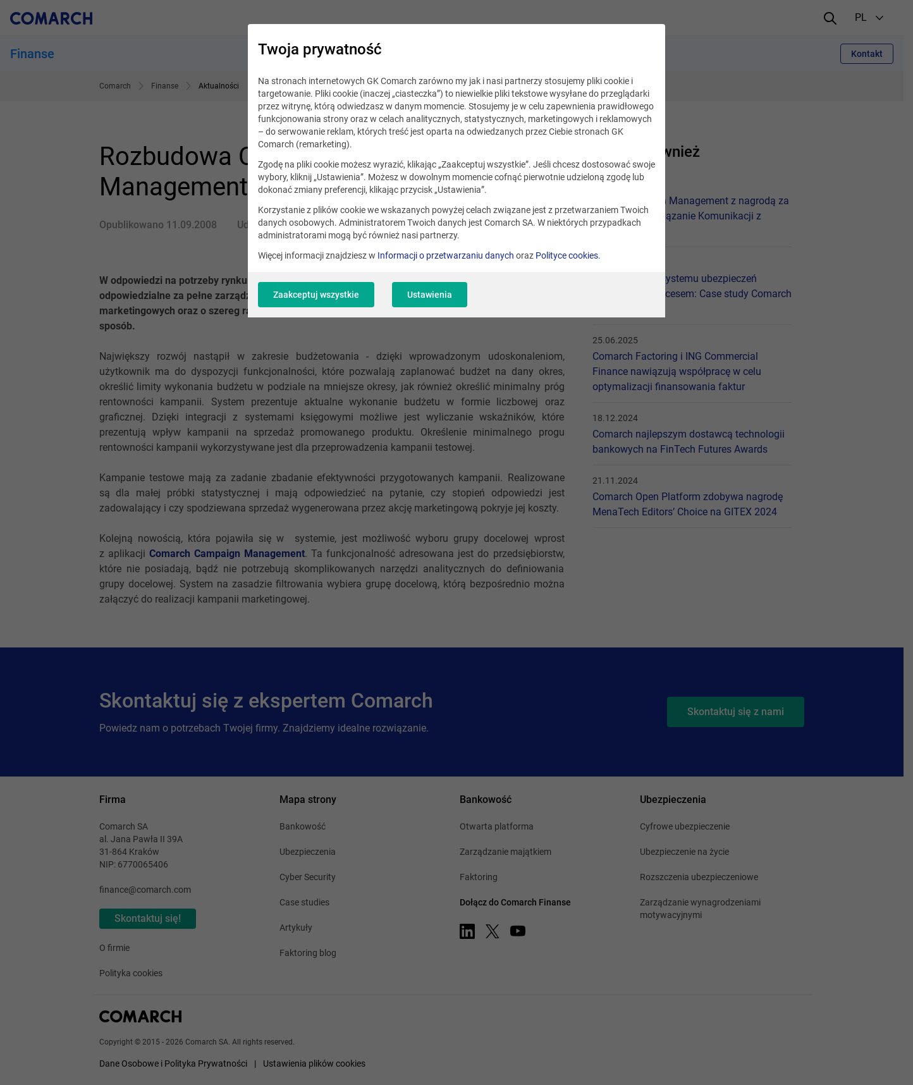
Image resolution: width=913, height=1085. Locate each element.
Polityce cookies (567, 255)
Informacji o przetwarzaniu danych (445, 255)
